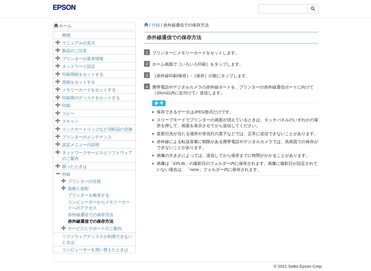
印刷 (66, 105)
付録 (66, 174)
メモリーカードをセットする (89, 89)
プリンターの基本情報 (82, 58)
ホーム (62, 25)
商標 (66, 35)
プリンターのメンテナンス (87, 137)
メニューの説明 (80, 144)
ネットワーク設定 (78, 66)
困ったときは (74, 166)
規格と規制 (78, 188)
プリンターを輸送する (88, 195)
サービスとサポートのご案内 (95, 228)
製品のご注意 (74, 50)
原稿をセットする (78, 82)
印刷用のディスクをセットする (91, 97)
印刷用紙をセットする (82, 74)
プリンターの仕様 (84, 181)
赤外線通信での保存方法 (90, 214)
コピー (68, 113)
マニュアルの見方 (78, 43)
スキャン (70, 121)
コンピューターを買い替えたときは (95, 249)
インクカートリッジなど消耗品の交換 (97, 129)
